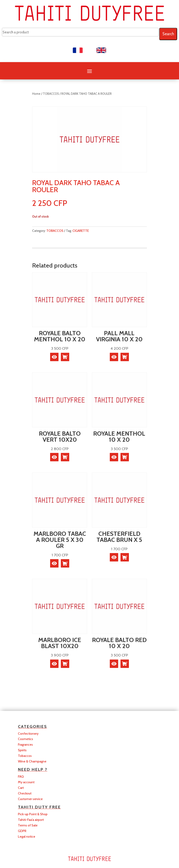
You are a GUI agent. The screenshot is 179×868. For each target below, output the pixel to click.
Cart (21, 788)
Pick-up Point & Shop (33, 814)
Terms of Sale (28, 825)
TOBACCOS (51, 93)
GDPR (22, 831)
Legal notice (26, 836)
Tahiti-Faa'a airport (31, 820)
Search (168, 34)
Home (36, 93)
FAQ (21, 776)
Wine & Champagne (32, 761)
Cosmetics (25, 739)
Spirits (22, 750)
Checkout (24, 793)
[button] (65, 357)
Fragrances (25, 744)
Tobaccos (25, 756)
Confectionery (28, 733)
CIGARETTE (80, 231)
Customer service (30, 799)
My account (26, 782)
